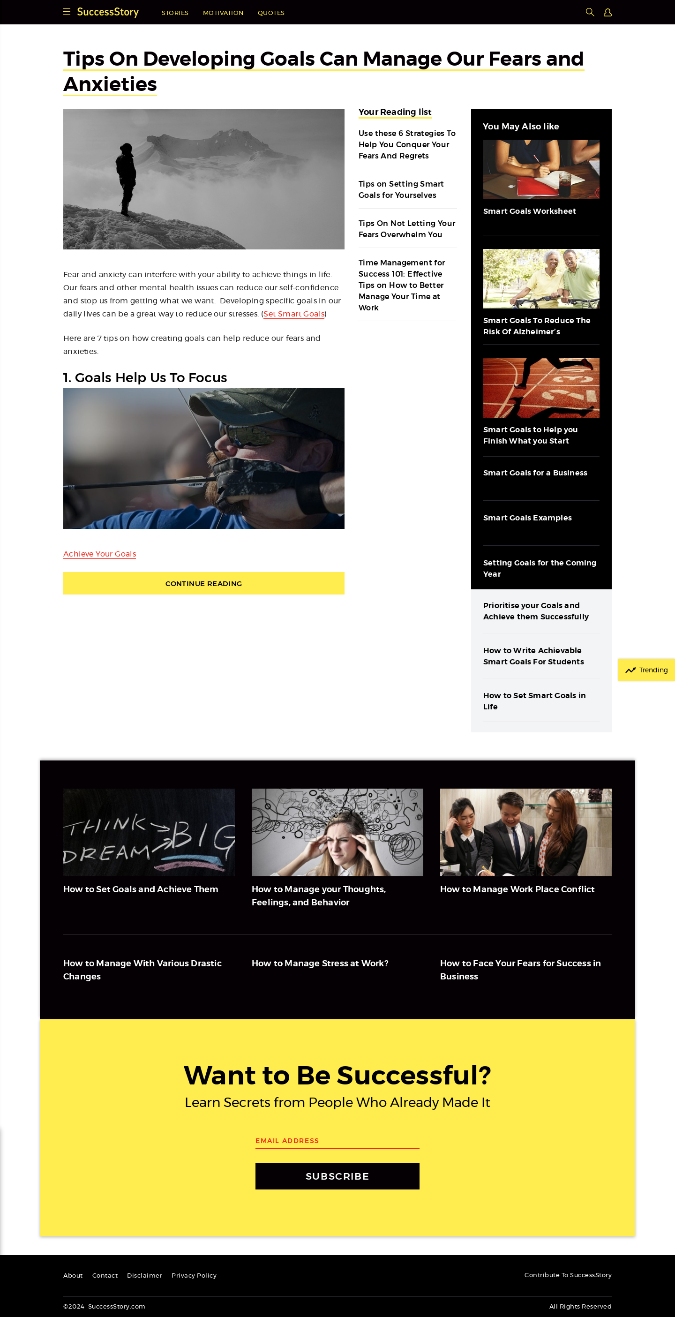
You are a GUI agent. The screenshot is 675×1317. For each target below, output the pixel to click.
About (73, 1276)
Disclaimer (144, 1276)
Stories (175, 13)
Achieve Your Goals (99, 554)
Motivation (223, 13)
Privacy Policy (194, 1276)
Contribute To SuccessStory (568, 1275)
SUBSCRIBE (337, 1176)
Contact (105, 1276)
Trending (653, 670)
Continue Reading (203, 583)
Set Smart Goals (293, 314)
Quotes (271, 13)
